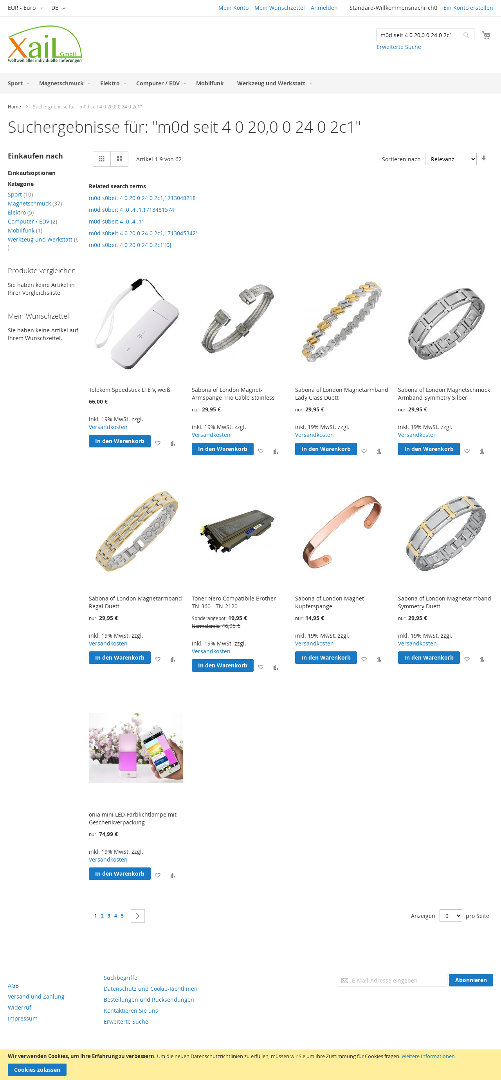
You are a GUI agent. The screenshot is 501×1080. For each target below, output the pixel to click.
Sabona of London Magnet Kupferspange (329, 602)
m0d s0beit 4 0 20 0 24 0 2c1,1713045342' (143, 233)
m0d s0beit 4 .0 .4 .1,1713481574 (131, 209)
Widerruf (19, 1007)
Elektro (21, 212)
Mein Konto (233, 7)
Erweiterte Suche (399, 46)
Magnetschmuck (35, 203)
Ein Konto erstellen (468, 7)
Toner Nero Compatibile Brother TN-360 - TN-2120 (234, 602)
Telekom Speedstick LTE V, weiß (129, 389)
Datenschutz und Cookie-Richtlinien (151, 988)
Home (14, 106)
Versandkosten (108, 427)
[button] (27, 8)
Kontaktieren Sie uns (131, 1010)
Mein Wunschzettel (279, 7)
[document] (250, 1064)
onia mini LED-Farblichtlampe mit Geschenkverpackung (133, 818)
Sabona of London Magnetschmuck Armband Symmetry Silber (444, 393)
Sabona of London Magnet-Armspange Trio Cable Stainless (233, 393)
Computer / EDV (32, 221)
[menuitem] (17, 83)
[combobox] (425, 35)
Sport (20, 194)
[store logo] (45, 44)
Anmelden (324, 7)
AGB (13, 985)
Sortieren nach (401, 159)
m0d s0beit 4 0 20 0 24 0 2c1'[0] (130, 245)
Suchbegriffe (120, 977)
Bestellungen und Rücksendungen (149, 999)
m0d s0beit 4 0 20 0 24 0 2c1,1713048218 (142, 198)
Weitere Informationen (428, 1056)
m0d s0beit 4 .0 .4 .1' (116, 221)
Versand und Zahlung (36, 996)
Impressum (23, 1018)
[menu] (250, 83)
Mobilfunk (25, 230)
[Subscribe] (471, 980)
